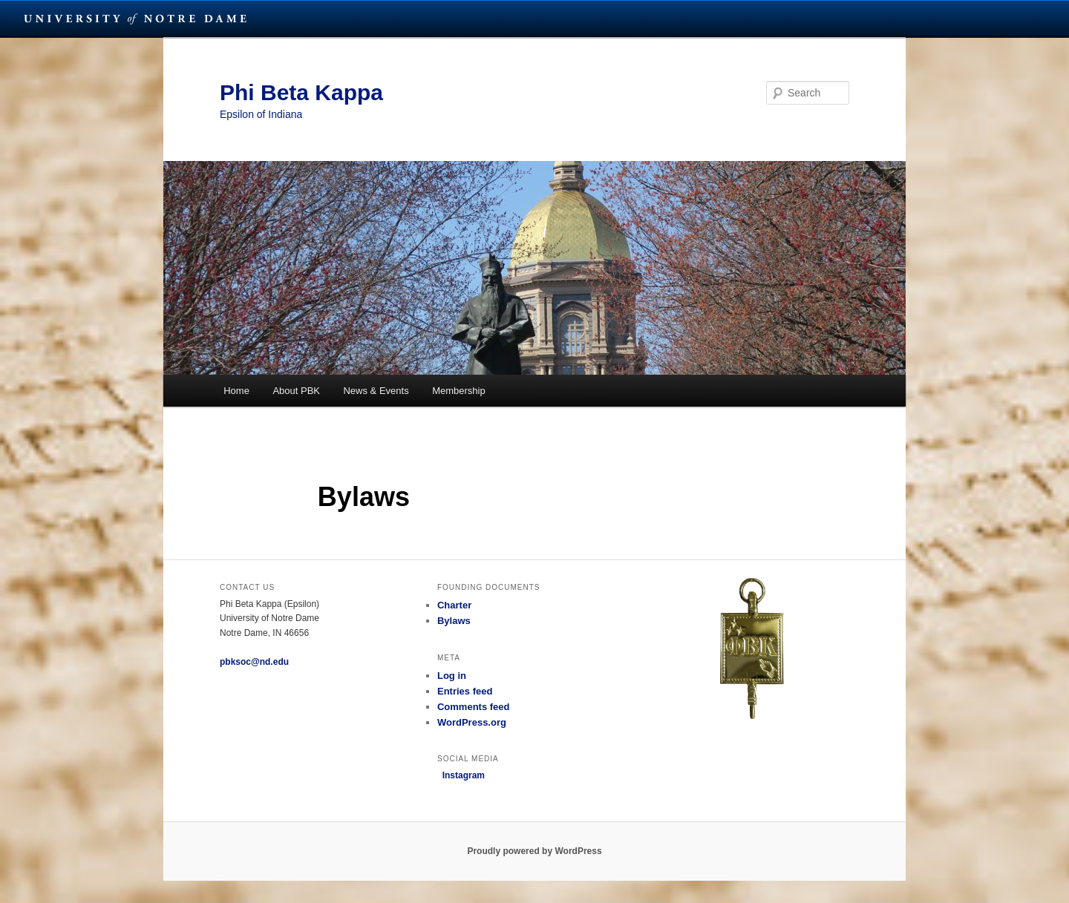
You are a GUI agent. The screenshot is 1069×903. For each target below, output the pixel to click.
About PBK (296, 390)
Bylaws (454, 620)
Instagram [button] (461, 775)
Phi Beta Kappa (301, 92)
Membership (459, 390)
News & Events (375, 390)
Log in (451, 675)
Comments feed (473, 706)
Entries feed (464, 691)
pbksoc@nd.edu (254, 662)
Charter (454, 605)
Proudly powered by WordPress (534, 851)
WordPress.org (471, 722)
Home (236, 390)
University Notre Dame (135, 18)
